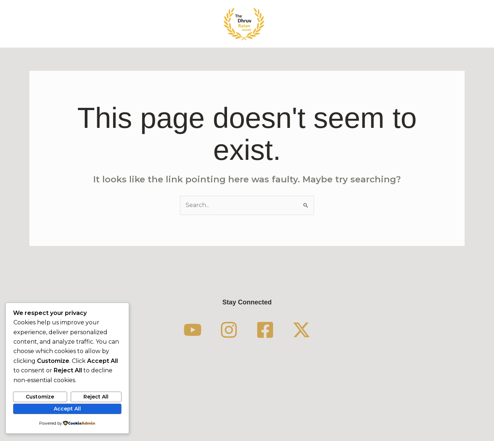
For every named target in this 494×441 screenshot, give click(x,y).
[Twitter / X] (301, 330)
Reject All (95, 396)
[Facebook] (265, 330)
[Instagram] (229, 330)
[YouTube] (193, 330)
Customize (40, 396)
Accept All (67, 408)
